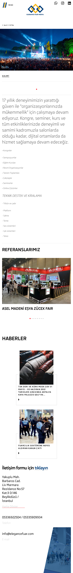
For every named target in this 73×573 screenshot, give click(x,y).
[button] (36, 89)
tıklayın (41, 467)
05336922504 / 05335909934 (22, 517)
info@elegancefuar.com (18, 534)
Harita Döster (10, 506)
